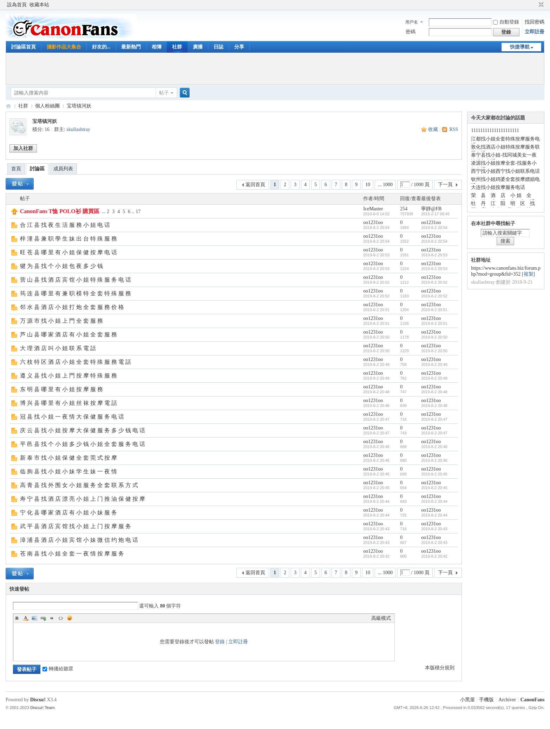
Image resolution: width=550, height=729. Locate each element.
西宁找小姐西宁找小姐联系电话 (505, 171)
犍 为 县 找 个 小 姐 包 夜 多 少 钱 (61, 266)
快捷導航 (520, 47)
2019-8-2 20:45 (434, 474)
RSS (453, 129)
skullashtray (78, 129)
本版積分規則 (439, 667)
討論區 (37, 168)
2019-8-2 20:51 (434, 310)
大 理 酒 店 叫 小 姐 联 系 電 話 (58, 348)
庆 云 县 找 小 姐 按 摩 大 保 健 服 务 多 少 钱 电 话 (82, 430)
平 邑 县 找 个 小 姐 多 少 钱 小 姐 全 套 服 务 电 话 (82, 444)
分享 (239, 47)
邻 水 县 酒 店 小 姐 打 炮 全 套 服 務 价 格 (72, 307)
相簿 (157, 47)
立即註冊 (534, 31)
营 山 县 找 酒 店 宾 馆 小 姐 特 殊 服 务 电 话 (75, 280)
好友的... (101, 47)
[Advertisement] (275, 68)
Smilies (69, 618)
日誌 (218, 47)
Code (60, 618)
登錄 (220, 641)
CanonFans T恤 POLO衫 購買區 (59, 211)
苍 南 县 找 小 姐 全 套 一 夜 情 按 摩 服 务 (72, 554)
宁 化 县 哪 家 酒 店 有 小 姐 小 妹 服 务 (68, 512)
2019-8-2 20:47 (434, 419)
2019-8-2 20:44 (434, 501)
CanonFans (8, 106)
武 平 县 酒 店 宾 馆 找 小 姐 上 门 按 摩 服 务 (75, 526)
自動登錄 (506, 22)
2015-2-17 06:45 (435, 214)
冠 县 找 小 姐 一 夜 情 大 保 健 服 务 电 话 (72, 417)
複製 (528, 274)
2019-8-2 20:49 (434, 364)
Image (34, 618)
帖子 (164, 93)
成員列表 (63, 168)
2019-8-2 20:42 (434, 556)
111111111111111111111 (495, 130)
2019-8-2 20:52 (434, 282)
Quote (51, 618)
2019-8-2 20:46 (434, 447)
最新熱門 (131, 47)
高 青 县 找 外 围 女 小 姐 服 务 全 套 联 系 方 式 (79, 485)
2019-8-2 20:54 (434, 227)
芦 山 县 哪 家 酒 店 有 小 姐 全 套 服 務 (68, 334)
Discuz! (38, 699)
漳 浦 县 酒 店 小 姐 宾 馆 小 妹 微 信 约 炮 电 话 (79, 540)
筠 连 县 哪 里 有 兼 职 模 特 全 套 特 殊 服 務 (75, 293)
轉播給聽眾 (57, 668)
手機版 (486, 699)
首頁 (16, 168)
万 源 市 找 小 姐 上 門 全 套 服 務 (61, 321)
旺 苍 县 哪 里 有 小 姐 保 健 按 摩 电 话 (68, 252)
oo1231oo (373, 222)
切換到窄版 (540, 5)
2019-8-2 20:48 (434, 392)
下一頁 (445, 184)
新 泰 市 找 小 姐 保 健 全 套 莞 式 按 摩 (68, 458)
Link (43, 618)
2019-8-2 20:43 (434, 529)
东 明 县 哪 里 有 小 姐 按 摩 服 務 (61, 389)
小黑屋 (467, 699)
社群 (177, 47)
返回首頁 (255, 184)
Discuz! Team (42, 707)
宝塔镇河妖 (79, 106)
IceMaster (373, 208)
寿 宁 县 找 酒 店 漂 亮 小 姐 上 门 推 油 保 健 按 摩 (82, 499)
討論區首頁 (23, 47)
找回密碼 (534, 22)
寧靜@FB (431, 208)
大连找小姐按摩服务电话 (498, 187)
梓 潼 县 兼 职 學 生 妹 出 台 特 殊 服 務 (68, 239)
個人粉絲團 (47, 106)
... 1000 (385, 184)
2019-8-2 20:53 (434, 255)
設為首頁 (17, 4)
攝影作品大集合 (64, 47)
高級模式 (381, 618)
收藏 (433, 129)
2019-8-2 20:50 (434, 337)
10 (367, 184)
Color (25, 618)
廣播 (198, 47)
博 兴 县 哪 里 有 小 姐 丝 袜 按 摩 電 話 (68, 403)
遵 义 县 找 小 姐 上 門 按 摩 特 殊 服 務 (68, 376)
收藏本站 (39, 4)
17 (138, 211)
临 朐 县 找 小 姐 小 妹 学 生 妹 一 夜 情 (68, 471)
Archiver (507, 699)
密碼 (410, 31)
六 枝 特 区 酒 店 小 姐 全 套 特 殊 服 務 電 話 (75, 362)
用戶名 (411, 22)
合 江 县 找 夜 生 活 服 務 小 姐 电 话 (65, 225)
